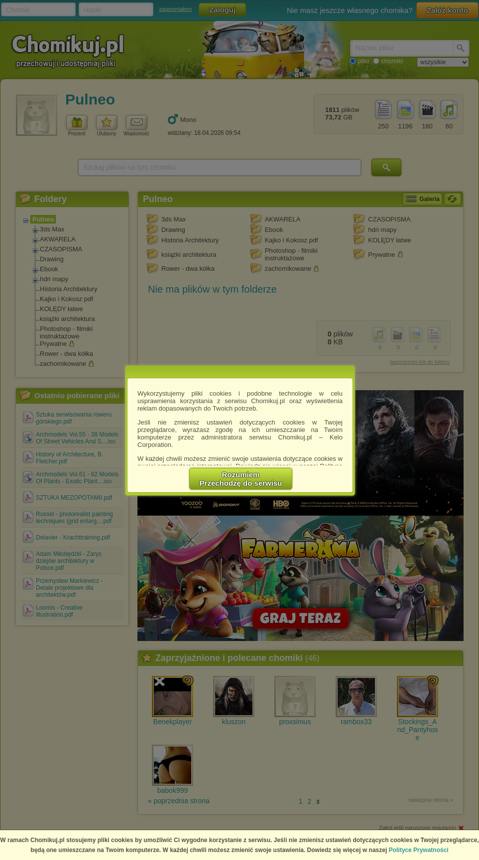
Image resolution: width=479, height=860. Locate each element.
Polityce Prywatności (419, 850)
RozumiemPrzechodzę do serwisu (241, 478)
